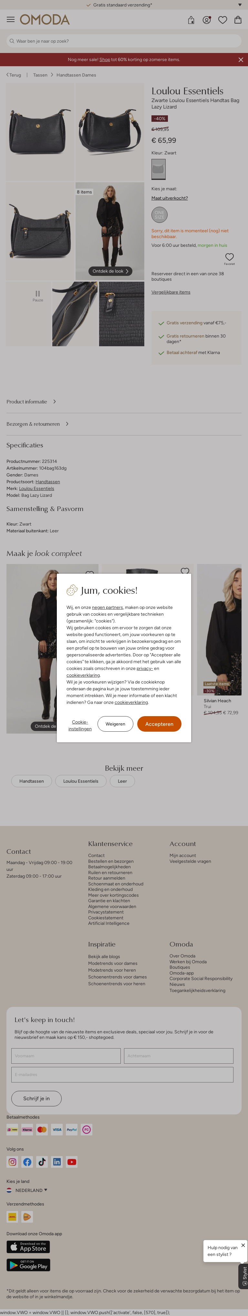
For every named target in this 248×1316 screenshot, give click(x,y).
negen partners (107, 607)
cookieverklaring (83, 675)
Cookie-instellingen (80, 725)
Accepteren (159, 724)
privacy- (145, 668)
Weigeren (115, 723)
